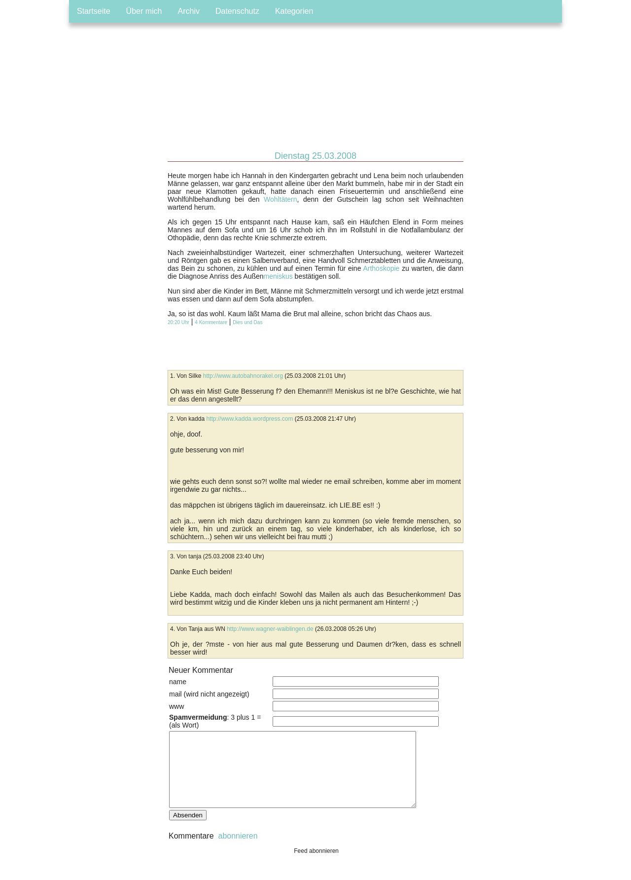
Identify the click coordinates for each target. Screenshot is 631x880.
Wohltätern (280, 199)
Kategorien (294, 11)
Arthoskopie (381, 268)
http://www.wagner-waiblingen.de (270, 628)
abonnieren (237, 850)
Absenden (188, 830)
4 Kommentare (211, 322)
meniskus (278, 276)
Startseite (93, 11)
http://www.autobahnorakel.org (243, 375)
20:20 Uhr (178, 322)
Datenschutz (237, 11)
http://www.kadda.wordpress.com (249, 418)
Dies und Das (247, 322)
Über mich (144, 11)
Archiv (189, 11)
